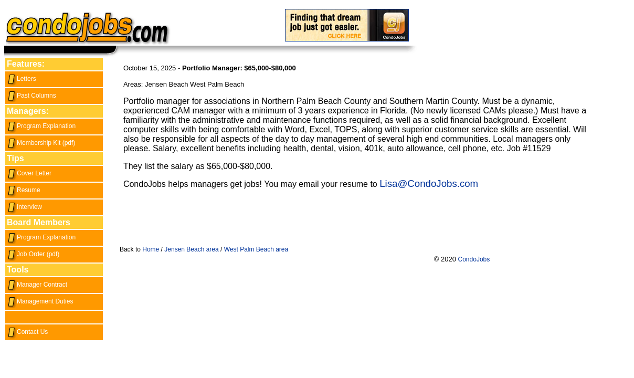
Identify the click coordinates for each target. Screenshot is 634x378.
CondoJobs (474, 259)
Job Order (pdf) (33, 254)
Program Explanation (41, 126)
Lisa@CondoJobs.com (428, 183)
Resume (23, 190)
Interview (24, 207)
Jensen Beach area (191, 249)
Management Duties (40, 301)
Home (150, 249)
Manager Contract (37, 284)
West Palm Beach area (256, 249)
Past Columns (31, 95)
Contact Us (27, 331)
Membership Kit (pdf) (41, 142)
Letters (21, 78)
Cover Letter (29, 173)
